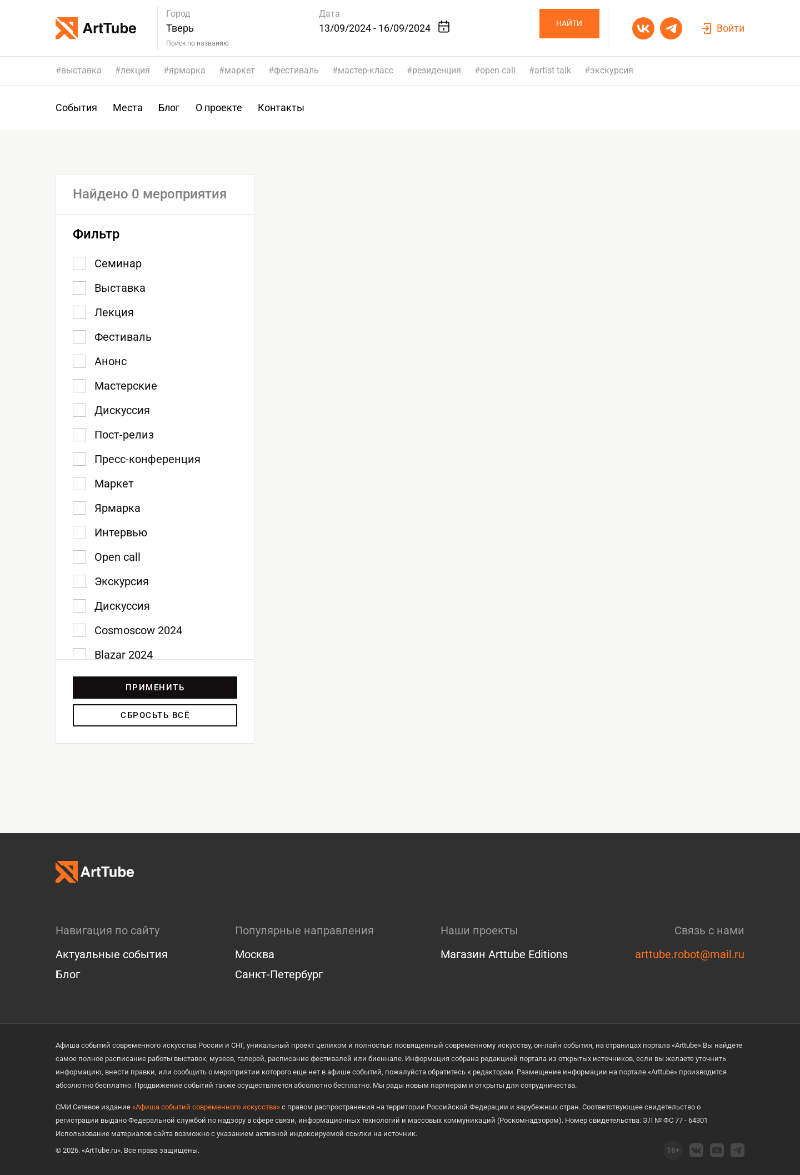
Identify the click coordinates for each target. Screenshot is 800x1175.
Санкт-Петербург (279, 974)
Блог (68, 974)
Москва (254, 954)
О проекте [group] (219, 107)
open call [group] (498, 71)
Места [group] (128, 107)
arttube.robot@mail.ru (689, 954)
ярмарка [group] (187, 71)
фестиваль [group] (296, 71)
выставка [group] (81, 71)
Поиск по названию (197, 43)
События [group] (76, 107)
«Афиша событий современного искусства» (206, 1107)
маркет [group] (239, 71)
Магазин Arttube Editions (504, 954)
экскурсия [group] (611, 71)
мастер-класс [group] (365, 71)
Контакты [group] (281, 107)
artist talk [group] (552, 71)
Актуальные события (112, 954)
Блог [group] (169, 107)
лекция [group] (135, 71)
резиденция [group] (436, 71)
